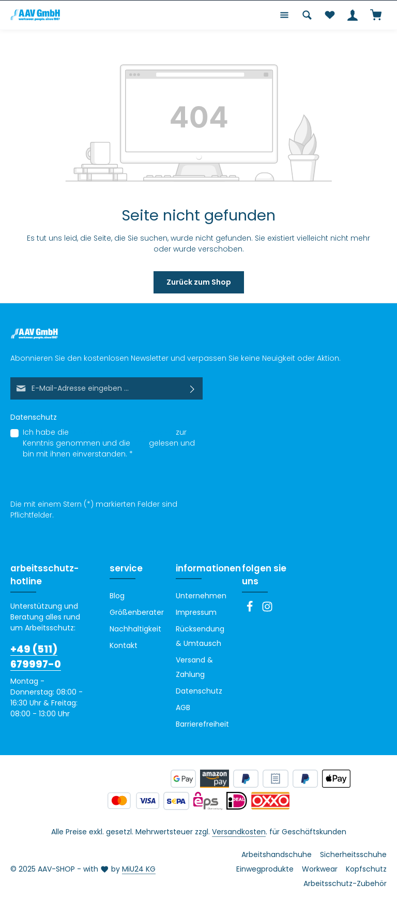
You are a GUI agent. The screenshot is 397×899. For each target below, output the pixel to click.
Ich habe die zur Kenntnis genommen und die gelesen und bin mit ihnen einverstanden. (109, 443)
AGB (139, 443)
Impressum (196, 612)
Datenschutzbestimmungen (122, 432)
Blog (117, 596)
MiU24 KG (139, 869)
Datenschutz (199, 691)
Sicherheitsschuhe (353, 854)
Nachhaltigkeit (135, 629)
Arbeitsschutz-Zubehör (345, 883)
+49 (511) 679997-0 (35, 656)
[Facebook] (250, 610)
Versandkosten (239, 832)
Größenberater (137, 612)
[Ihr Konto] (352, 15)
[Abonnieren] (192, 388)
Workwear (320, 869)
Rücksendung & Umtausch (200, 636)
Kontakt (124, 645)
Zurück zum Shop (198, 282)
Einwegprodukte (265, 869)
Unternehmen (201, 596)
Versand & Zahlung (194, 667)
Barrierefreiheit (202, 724)
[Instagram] (267, 610)
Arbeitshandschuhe (276, 854)
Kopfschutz (366, 869)
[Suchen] (307, 15)
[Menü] (284, 15)
